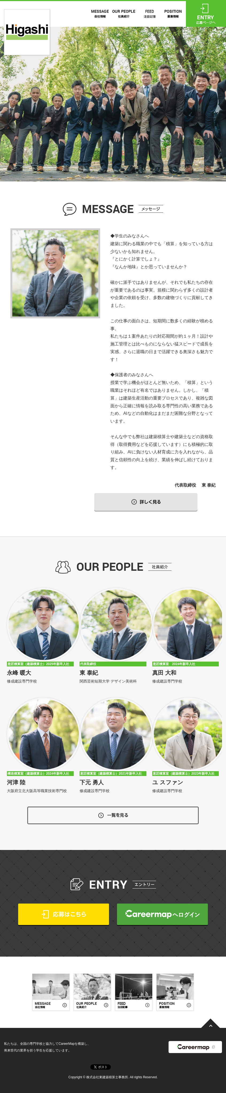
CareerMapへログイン (162, 914)
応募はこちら (63, 914)
